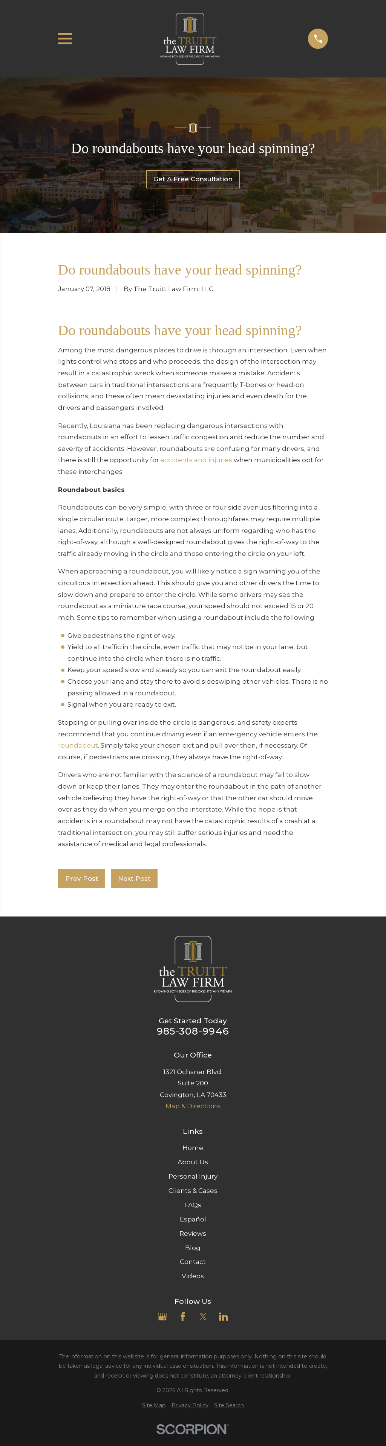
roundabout (78, 745)
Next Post (134, 878)
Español (193, 1219)
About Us (193, 1162)
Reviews (192, 1233)
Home (192, 1148)
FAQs (192, 1205)
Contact (193, 1261)
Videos (193, 1276)
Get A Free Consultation (193, 179)
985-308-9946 (193, 1031)
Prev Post (81, 878)
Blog (193, 1248)
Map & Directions (193, 1106)
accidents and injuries (196, 460)
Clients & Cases (193, 1190)
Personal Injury (193, 1176)
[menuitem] (154, 1406)
